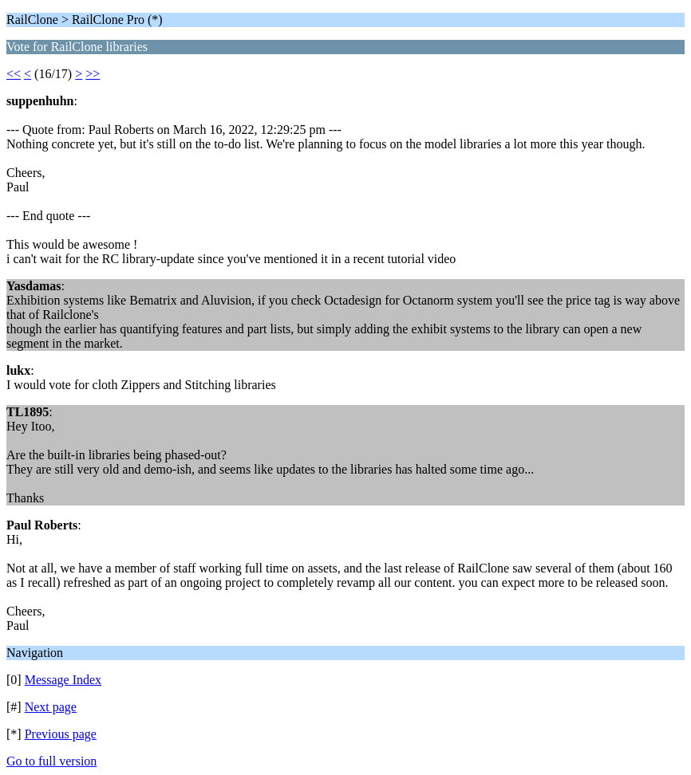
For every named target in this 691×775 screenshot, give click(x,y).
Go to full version (51, 761)
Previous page (61, 734)
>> (92, 74)
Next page (51, 707)
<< (13, 74)
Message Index (63, 679)
